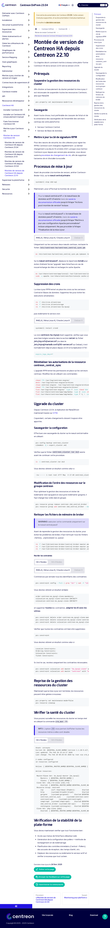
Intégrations (7, 87)
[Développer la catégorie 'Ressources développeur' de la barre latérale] (28, 101)
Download (94, 915)
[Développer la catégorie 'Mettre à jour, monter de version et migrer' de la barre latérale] (28, 76)
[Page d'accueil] (36, 29)
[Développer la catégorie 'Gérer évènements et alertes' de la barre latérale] (28, 37)
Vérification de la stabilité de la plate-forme (100, 122)
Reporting (6, 66)
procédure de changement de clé (56, 155)
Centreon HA (8, 105)
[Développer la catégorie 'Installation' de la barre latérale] (28, 20)
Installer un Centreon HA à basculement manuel (14, 115)
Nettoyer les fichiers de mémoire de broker (100, 96)
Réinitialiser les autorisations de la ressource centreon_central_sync (101, 57)
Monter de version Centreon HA (11, 136)
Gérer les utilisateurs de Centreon (13, 44)
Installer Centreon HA (12, 110)
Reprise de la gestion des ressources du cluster (99, 106)
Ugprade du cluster (98, 68)
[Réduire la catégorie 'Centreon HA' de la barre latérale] (28, 105)
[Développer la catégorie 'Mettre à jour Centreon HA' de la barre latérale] (28, 129)
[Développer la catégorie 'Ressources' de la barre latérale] (28, 194)
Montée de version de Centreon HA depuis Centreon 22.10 (14, 173)
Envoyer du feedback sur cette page (53, 877)
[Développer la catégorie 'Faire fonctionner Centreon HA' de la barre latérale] (28, 122)
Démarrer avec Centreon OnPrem (13, 14)
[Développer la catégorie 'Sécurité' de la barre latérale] (28, 189)
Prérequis (97, 14)
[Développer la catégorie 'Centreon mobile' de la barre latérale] (28, 92)
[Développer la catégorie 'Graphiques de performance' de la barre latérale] (28, 51)
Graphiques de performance (8, 51)
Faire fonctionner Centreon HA (11, 122)
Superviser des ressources (8, 30)
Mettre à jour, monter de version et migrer (13, 76)
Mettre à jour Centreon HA (13, 129)
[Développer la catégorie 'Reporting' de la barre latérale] (28, 66)
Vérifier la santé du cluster (100, 115)
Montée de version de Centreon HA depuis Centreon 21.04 (14, 144)
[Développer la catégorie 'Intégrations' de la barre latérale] (28, 87)
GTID (55, 413)
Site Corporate (47, 915)
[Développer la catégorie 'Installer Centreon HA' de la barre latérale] (28, 110)
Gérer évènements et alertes (12, 37)
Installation (7, 20)
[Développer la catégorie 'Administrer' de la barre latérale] (28, 71)
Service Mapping (9, 57)
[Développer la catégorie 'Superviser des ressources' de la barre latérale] (28, 30)
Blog (71, 915)
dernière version (53, 22)
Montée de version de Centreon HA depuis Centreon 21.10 (14, 154)
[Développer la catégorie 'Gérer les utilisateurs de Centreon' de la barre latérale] (28, 44)
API (3, 96)
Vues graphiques (9, 62)
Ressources (7, 193)
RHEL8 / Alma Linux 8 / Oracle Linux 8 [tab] (53, 237)
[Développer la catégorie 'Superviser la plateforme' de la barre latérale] (28, 180)
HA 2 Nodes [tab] (41, 562)
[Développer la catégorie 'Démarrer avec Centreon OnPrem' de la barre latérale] (28, 14)
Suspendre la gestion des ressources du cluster (101, 21)
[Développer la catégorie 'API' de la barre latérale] (28, 96)
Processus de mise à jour (99, 41)
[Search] (92, 5)
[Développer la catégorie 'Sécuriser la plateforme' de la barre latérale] (28, 25)
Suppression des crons (100, 47)
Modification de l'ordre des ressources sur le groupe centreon (101, 84)
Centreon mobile (9, 91)
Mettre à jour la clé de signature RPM (101, 34)
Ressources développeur (13, 100)
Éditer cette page (45, 869)
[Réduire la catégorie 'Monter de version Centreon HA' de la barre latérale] (28, 136)
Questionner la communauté (49, 884)
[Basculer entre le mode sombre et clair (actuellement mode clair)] (72, 5)
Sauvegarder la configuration (101, 74)
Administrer (7, 71)
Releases (6, 184)
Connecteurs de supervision (15, 82)
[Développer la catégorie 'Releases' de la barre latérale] (28, 185)
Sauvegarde (100, 28)
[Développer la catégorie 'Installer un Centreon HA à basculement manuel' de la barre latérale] (28, 115)
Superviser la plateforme (13, 180)
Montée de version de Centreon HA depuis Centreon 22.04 (14, 163)
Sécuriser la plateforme (12, 25)
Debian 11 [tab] (78, 237)
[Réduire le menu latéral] (16, 906)
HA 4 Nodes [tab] (56, 562)
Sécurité (6, 189)
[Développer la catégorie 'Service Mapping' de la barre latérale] (28, 57)
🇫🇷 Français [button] (63, 5)
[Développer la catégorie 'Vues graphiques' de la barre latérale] (28, 62)
